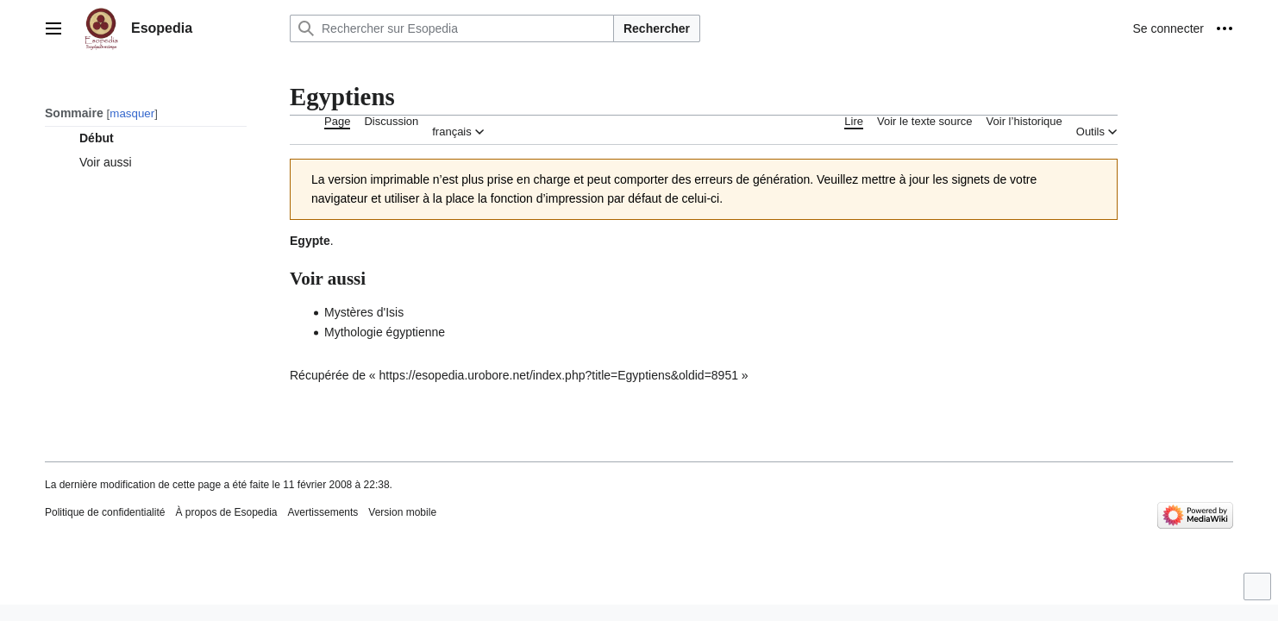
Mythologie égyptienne (384, 332)
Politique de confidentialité (105, 512)
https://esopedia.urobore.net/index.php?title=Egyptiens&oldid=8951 (558, 375)
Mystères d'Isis (364, 312)
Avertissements (323, 512)
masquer (132, 113)
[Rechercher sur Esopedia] (452, 28)
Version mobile (402, 512)
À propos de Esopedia (226, 512)
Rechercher (656, 28)
